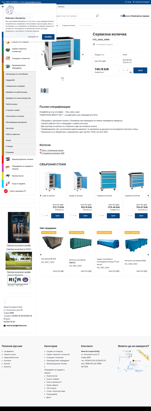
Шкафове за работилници (16, 92)
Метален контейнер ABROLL (77, 261)
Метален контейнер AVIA (135, 260)
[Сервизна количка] (62, 54)
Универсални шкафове (15, 86)
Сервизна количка (104, 196)
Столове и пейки (12, 110)
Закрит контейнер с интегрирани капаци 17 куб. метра (108, 262)
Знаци (8, 140)
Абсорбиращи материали (16, 122)
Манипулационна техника (19, 159)
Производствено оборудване (16, 66)
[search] (97, 17)
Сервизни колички (68, 25)
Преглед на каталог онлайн (19, 245)
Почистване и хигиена (15, 116)
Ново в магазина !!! (15, 191)
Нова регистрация (142, 2)
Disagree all (33, 37)
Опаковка (10, 152)
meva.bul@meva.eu (33, 2)
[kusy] (123, 70)
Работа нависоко (13, 134)
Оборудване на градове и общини (19, 167)
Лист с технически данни (51, 150)
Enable (48, 36)
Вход (129, 2)
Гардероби (10, 80)
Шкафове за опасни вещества (18, 98)
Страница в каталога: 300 (52, 153)
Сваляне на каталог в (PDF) (18, 249)
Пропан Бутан (14, 176)
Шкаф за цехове (48, 196)
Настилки (10, 128)
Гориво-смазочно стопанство (16, 50)
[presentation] (42, 54)
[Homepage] (2, 6)
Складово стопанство (18, 58)
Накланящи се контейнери (17, 74)
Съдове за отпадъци (17, 41)
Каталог (61, 6)
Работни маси (11, 104)
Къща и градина (15, 183)
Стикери (9, 146)
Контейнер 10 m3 (48, 259)
